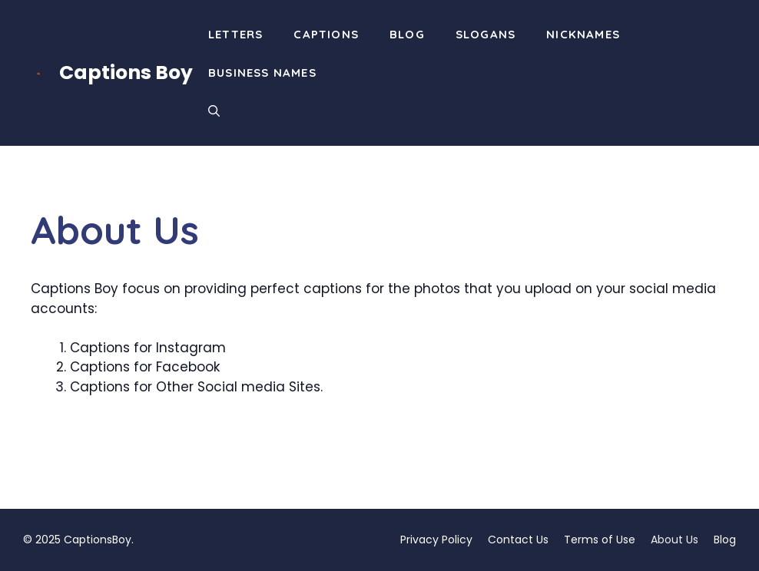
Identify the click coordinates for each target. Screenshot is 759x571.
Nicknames (583, 34)
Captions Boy (126, 72)
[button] (214, 111)
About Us (674, 539)
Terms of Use (599, 539)
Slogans (485, 34)
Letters (235, 34)
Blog (407, 34)
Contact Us (518, 539)
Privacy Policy (436, 539)
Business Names (262, 72)
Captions (326, 34)
